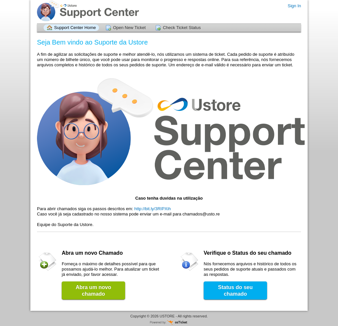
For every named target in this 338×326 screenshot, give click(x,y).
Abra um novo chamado (93, 290)
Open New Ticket (129, 27)
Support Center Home (75, 27)
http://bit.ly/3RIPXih (152, 208)
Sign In (294, 5)
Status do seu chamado (235, 290)
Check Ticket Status (182, 27)
